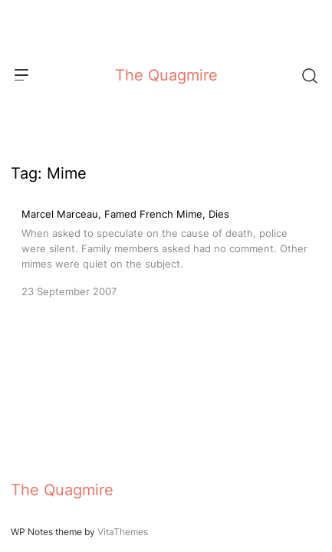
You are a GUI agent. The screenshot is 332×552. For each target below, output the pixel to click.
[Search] (309, 75)
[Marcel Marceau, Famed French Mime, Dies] (166, 251)
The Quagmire (166, 75)
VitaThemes (122, 531)
